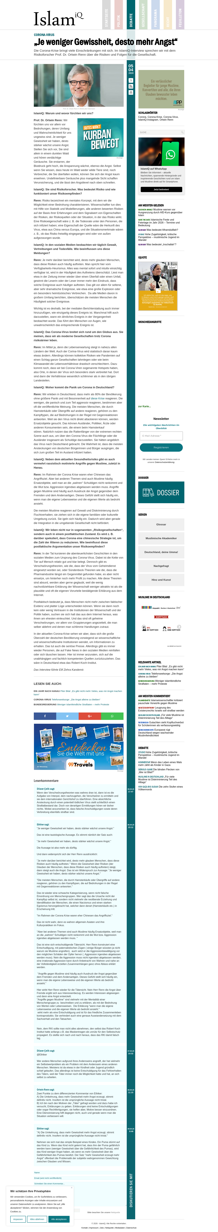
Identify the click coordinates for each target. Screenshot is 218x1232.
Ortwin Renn (166, 119)
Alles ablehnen (37, 1219)
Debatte (131, 14)
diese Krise (98, 398)
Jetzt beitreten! (161, 189)
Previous (142, 626)
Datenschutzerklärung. (165, 462)
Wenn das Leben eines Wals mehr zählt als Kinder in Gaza (160, 763)
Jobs (102, 1228)
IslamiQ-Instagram (148, 119)
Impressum (93, 1228)
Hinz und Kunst (161, 579)
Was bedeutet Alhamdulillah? (158, 230)
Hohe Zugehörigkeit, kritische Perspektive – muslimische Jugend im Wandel (158, 237)
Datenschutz (131, 1228)
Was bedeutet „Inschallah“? (157, 244)
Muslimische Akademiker (161, 538)
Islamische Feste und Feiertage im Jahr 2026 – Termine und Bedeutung (159, 222)
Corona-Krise (155, 117)
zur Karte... (144, 406)
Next (178, 626)
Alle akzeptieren (59, 1219)
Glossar (161, 524)
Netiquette (115, 1212)
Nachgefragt (161, 566)
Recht (168, 14)
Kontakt (84, 1228)
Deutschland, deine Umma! (161, 552)
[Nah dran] (71, 1187)
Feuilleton (180, 14)
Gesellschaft (143, 14)
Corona (142, 117)
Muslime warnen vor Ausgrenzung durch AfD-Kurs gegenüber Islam (160, 212)
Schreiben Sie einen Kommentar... (80, 1194)
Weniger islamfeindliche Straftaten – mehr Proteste (71, 704)
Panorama (155, 14)
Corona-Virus (170, 117)
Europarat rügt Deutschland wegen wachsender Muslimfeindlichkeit (156, 732)
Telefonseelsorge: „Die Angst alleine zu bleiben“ (67, 699)
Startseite (106, 14)
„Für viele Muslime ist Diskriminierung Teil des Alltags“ (157, 779)
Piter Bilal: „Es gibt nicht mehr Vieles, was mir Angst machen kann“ (78, 693)
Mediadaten (120, 1228)
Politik (118, 14)
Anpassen (18, 1219)
